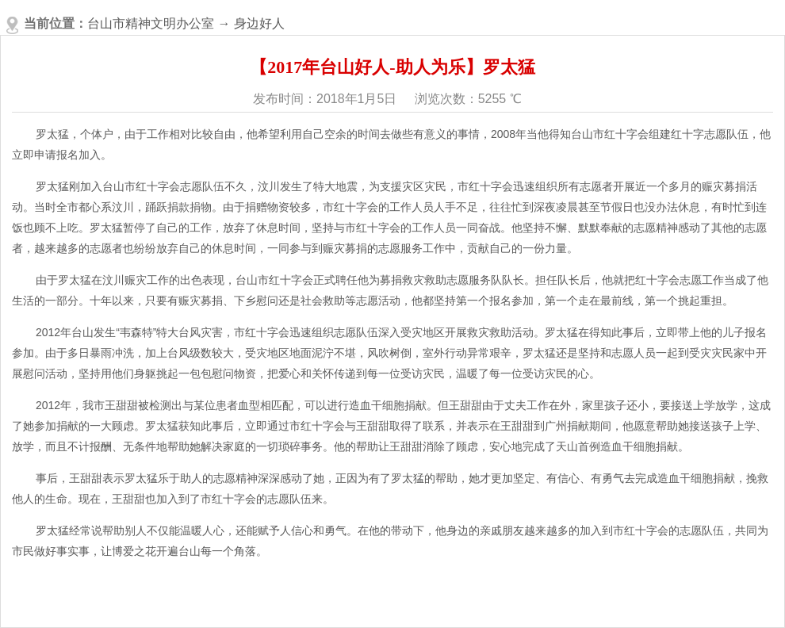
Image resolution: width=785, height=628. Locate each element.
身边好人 (259, 23)
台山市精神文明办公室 (150, 23)
